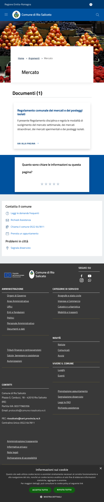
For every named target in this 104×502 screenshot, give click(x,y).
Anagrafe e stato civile (69, 295)
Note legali (12, 452)
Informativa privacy (17, 447)
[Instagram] (82, 280)
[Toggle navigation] (6, 14)
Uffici (9, 306)
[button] (52, 496)
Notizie (61, 344)
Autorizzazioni (14, 361)
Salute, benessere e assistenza (23, 355)
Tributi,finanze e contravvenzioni (24, 350)
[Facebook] (82, 276)
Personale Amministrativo (20, 323)
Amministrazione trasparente (22, 441)
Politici (10, 318)
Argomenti (34, 58)
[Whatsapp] (90, 280)
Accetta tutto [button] (40, 490)
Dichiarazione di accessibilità (22, 458)
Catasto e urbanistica (69, 306)
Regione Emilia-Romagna (18, 4)
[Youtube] (90, 276)
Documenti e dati (16, 329)
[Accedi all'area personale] (91, 4)
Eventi (61, 375)
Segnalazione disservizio (70, 397)
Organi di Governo (16, 295)
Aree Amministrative (18, 301)
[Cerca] (97, 15)
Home (21, 58)
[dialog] (52, 483)
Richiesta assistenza (68, 408)
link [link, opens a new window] (81, 483)
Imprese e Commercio (69, 301)
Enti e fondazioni (16, 312)
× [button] (100, 468)
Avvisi (61, 355)
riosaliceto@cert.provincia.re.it (23, 418)
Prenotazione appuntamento (73, 391)
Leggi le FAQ (64, 402)
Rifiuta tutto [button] (64, 489)
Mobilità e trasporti (68, 312)
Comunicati (64, 350)
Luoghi (61, 370)
